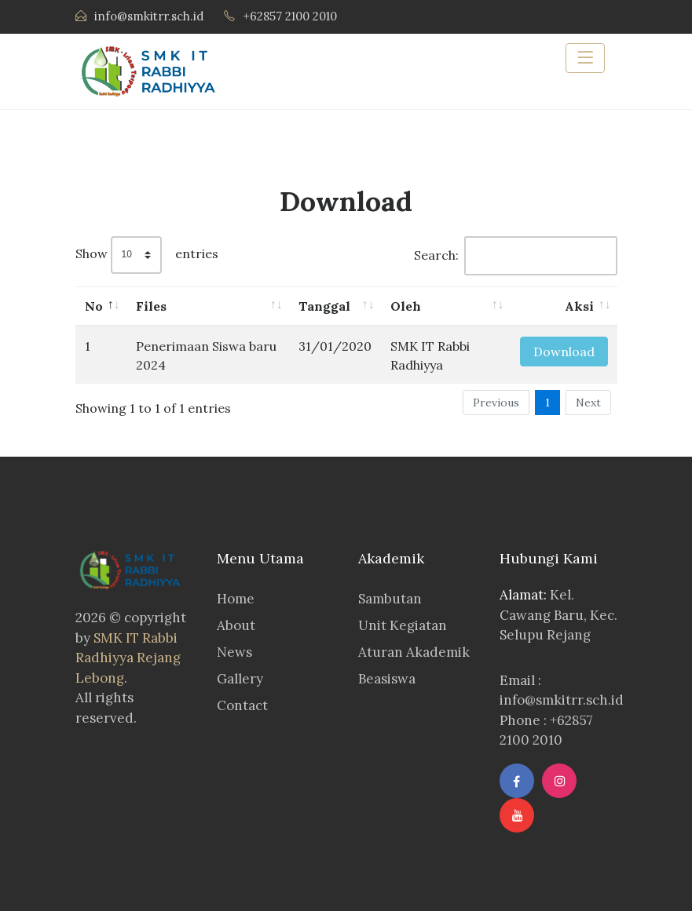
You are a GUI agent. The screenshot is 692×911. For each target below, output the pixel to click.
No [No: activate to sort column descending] (94, 306)
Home (235, 598)
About (236, 625)
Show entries (146, 255)
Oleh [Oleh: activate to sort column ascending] (405, 306)
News (234, 652)
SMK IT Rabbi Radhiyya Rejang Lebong (128, 658)
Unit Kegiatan (402, 625)
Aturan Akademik (414, 652)
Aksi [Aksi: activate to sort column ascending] (579, 306)
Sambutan (390, 598)
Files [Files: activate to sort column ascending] (151, 306)
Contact (242, 705)
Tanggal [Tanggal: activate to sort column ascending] (324, 306)
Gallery (240, 678)
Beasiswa (387, 678)
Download (564, 351)
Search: (515, 255)
